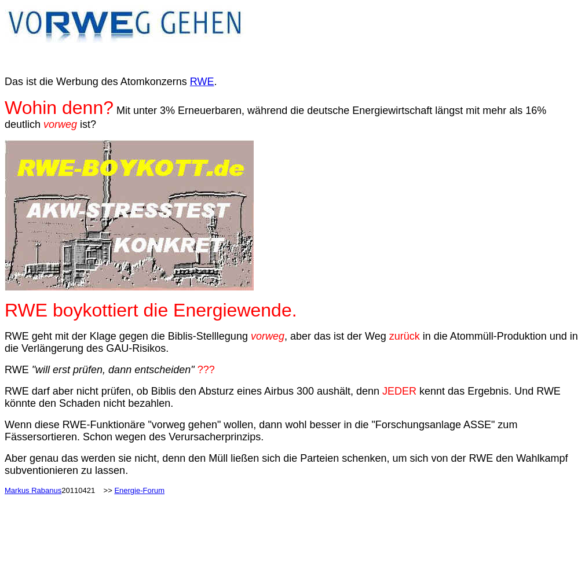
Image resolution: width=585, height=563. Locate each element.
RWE (202, 81)
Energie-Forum (139, 490)
